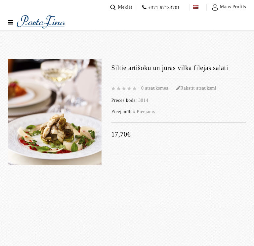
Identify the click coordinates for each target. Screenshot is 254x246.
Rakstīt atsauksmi (196, 88)
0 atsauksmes (154, 88)
